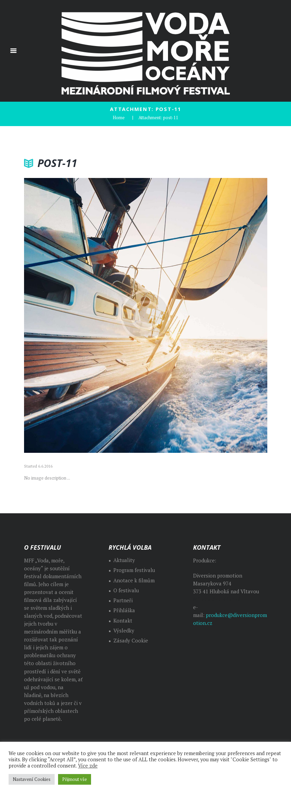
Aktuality (124, 560)
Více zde (88, 765)
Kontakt (122, 620)
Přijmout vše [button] (74, 779)
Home (119, 117)
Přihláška (124, 610)
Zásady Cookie (130, 640)
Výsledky (123, 630)
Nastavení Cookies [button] (32, 779)
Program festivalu (134, 570)
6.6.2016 (45, 466)
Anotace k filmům (134, 580)
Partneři (123, 600)
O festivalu (126, 590)
